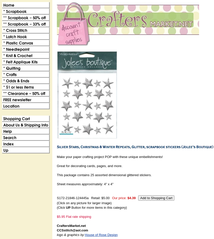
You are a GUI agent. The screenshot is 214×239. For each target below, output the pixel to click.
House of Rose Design (101, 235)
